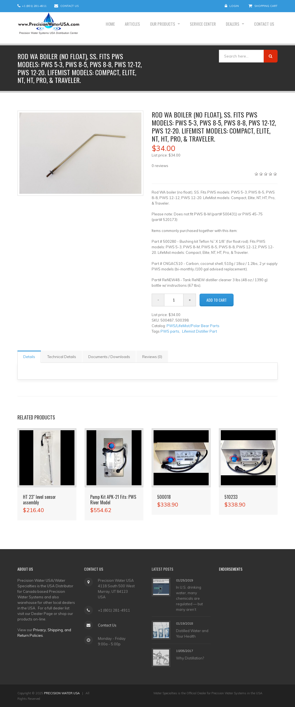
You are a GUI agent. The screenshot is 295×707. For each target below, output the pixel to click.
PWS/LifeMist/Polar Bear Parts (193, 326)
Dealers (228, 28)
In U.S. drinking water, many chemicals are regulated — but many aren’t (189, 598)
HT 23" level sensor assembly (39, 500)
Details (29, 356)
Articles (118, 28)
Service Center (195, 28)
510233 (230, 497)
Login (234, 6)
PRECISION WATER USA (62, 693)
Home (94, 28)
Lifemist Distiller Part (199, 331)
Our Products (152, 28)
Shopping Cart (266, 6)
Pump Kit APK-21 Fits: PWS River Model (113, 500)
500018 (164, 497)
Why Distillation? (190, 658)
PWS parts (170, 331)
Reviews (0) (152, 356)
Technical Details (61, 356)
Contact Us (69, 6)
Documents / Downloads (109, 356)
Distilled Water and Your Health (192, 633)
